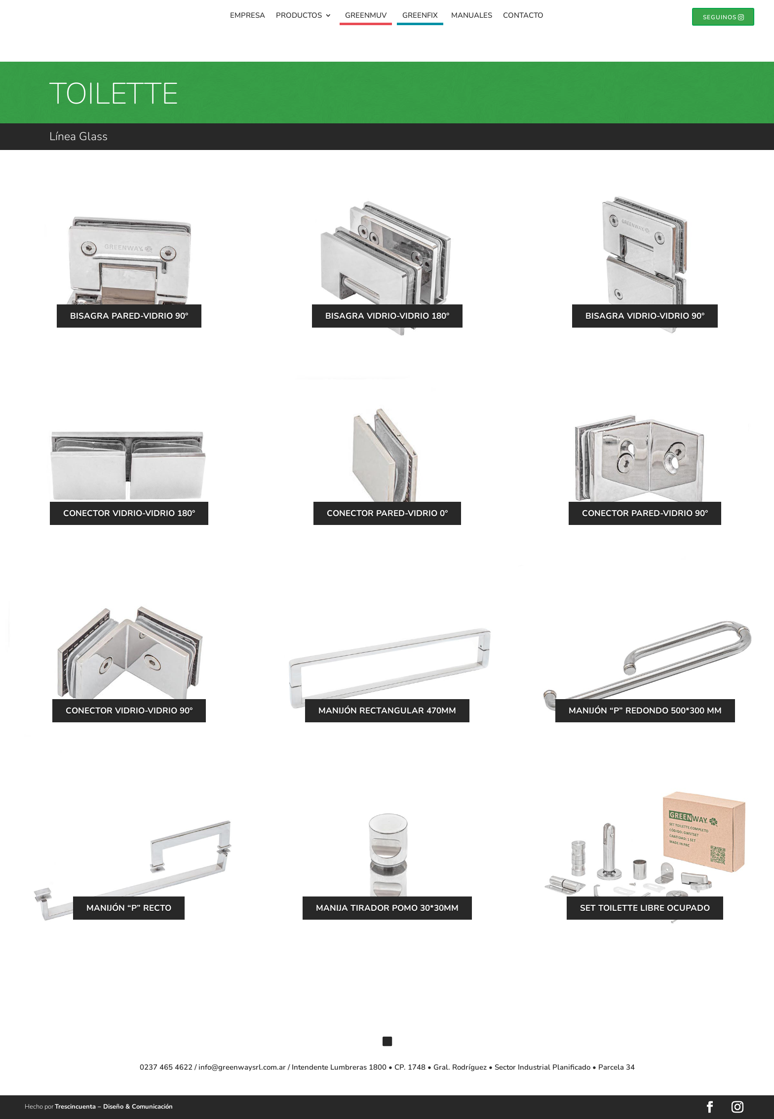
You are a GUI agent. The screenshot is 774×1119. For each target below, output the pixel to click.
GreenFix (420, 17)
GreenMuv (366, 17)
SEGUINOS (717, 18)
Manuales (471, 17)
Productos (299, 17)
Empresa (247, 17)
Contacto (523, 17)
